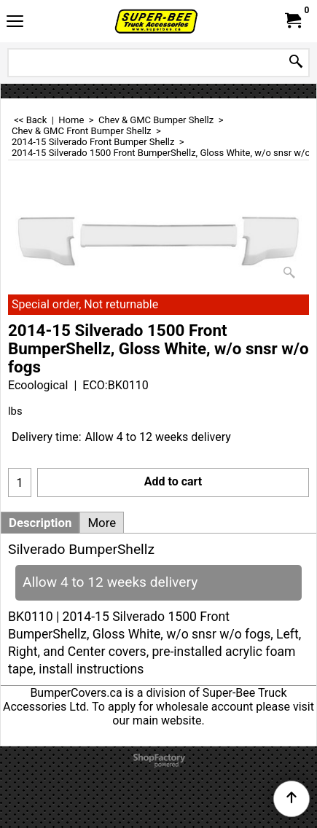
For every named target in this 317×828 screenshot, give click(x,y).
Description (40, 522)
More (101, 522)
